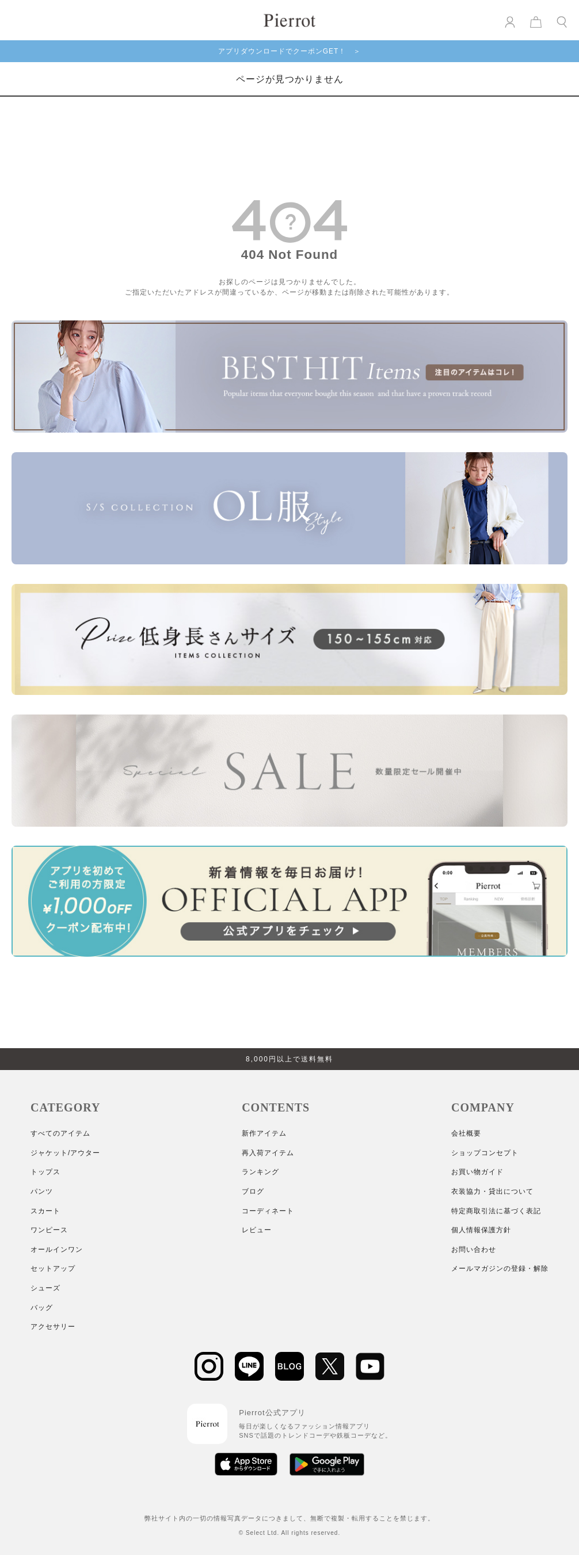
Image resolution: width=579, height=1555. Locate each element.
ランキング (260, 1172)
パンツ (42, 1191)
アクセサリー (53, 1327)
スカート (45, 1211)
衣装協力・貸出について (492, 1191)
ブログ (253, 1191)
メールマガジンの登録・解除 (499, 1268)
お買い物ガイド (477, 1172)
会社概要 (466, 1133)
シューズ (45, 1288)
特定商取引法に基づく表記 (496, 1211)
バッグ (42, 1308)
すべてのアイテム (60, 1133)
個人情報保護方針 (481, 1230)
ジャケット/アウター (65, 1153)
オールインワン (57, 1249)
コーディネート (268, 1211)
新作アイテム (264, 1133)
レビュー (257, 1230)
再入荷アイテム (268, 1153)
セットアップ (53, 1268)
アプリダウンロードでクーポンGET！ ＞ (289, 51)
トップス (45, 1172)
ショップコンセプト (485, 1153)
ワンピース (49, 1230)
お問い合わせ (473, 1249)
